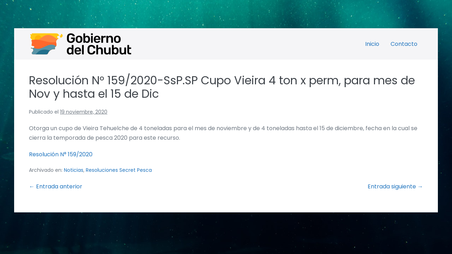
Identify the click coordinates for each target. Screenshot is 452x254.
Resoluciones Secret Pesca (119, 170)
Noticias (73, 170)
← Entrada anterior (55, 186)
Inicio (372, 44)
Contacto (404, 44)
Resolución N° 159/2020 (61, 154)
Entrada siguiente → (395, 186)
